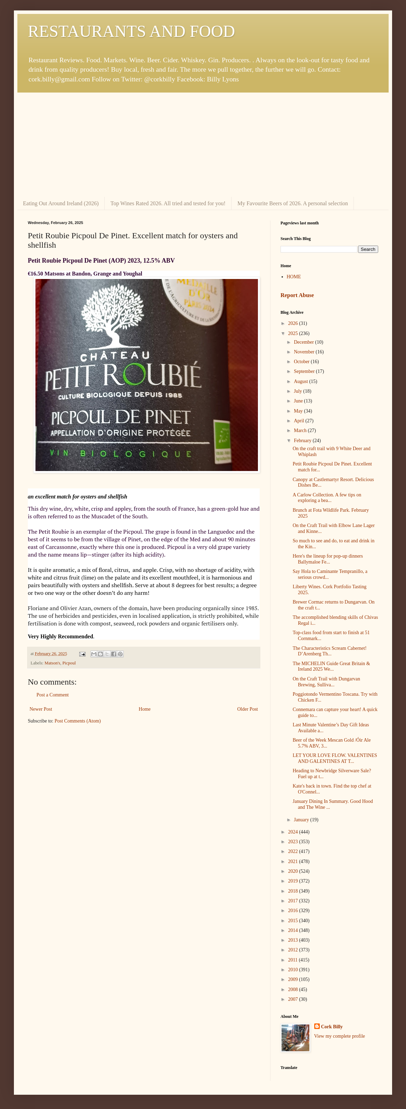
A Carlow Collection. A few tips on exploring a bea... (327, 497)
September (305, 371)
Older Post (247, 709)
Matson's (52, 663)
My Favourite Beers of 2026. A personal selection (292, 203)
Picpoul (68, 663)
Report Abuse (297, 295)
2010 (293, 969)
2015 (293, 920)
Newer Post (41, 709)
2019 (293, 881)
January (302, 819)
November (305, 351)
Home (145, 709)
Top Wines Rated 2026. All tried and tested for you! (168, 203)
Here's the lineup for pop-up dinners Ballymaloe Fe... (328, 559)
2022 (293, 851)
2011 (293, 960)
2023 (293, 841)
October (302, 361)
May (299, 411)
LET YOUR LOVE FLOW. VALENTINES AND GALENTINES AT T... (335, 758)
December (304, 342)
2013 (293, 940)
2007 (293, 999)
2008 (293, 989)
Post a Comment (52, 694)
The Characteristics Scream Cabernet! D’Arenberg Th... (330, 651)
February (303, 440)
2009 (293, 979)
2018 (293, 891)
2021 (293, 861)
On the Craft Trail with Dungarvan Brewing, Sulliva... (326, 681)
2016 (293, 910)
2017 (293, 900)
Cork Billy (332, 1026)
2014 (293, 930)
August (301, 381)
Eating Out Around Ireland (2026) (61, 203)
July (298, 391)
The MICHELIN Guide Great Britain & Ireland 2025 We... (331, 666)
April (299, 420)
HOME (294, 276)
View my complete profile (339, 1036)
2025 (293, 333)
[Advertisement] (203, 144)
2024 (293, 832)
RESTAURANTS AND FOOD (131, 31)
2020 (293, 871)
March (301, 430)
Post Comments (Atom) (78, 721)
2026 (293, 323)
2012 (293, 949)
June (299, 401)
